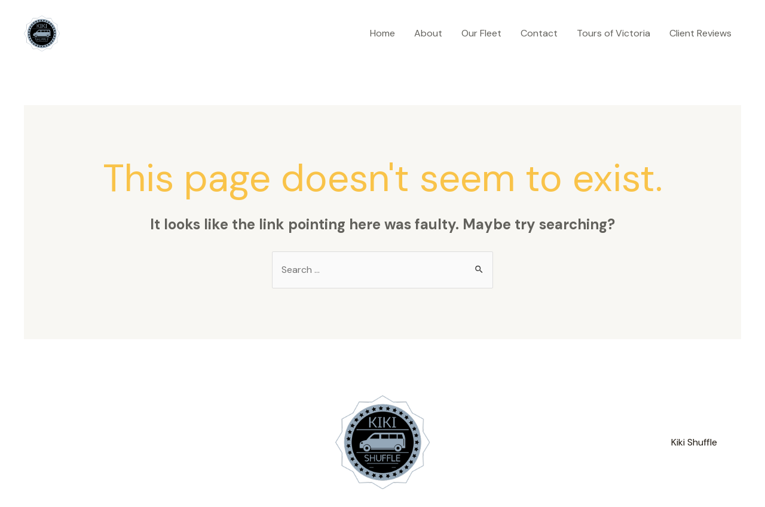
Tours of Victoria (613, 33)
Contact (539, 33)
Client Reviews (700, 33)
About (428, 33)
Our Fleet (481, 33)
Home (382, 33)
